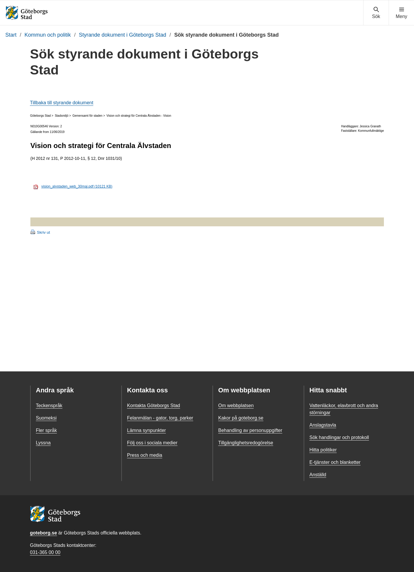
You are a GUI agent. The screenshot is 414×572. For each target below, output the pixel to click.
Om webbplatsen (236, 405)
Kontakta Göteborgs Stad (153, 405)
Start (11, 35)
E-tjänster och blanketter (335, 462)
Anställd (318, 474)
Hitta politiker (323, 449)
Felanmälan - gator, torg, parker (160, 417)
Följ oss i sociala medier (152, 442)
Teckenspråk (49, 405)
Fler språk (46, 430)
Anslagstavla (323, 425)
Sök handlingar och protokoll (339, 437)
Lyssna (43, 442)
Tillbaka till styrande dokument (62, 102)
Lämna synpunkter (146, 430)
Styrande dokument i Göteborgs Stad (122, 35)
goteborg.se (43, 532)
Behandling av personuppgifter (250, 430)
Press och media (144, 455)
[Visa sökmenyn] (376, 13)
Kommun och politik (47, 35)
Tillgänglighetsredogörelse (245, 442)
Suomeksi (46, 417)
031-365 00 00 (45, 552)
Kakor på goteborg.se (241, 417)
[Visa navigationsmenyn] (401, 13)
